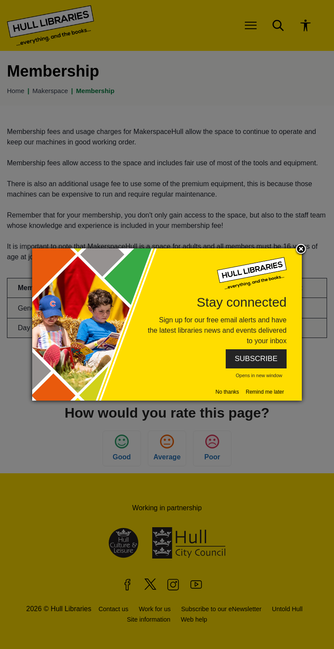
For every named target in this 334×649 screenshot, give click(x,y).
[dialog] (167, 324)
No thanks (227, 392)
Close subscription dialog (300, 249)
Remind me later (265, 392)
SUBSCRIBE (256, 359)
